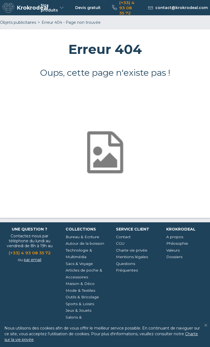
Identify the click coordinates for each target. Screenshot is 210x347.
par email (32, 259)
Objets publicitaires (18, 22)
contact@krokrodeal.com (181, 7)
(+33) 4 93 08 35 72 (30, 252)
